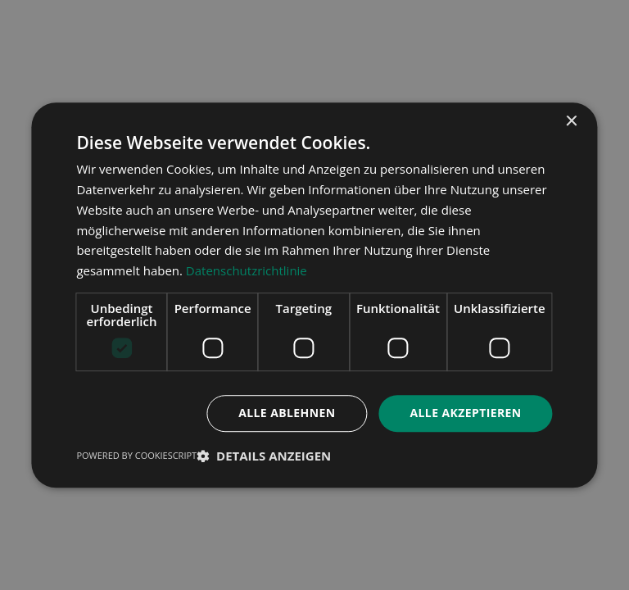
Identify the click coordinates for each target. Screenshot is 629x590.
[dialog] (314, 295)
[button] (264, 455)
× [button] (571, 122)
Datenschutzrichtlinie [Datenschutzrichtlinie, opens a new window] (246, 270)
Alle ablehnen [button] (286, 412)
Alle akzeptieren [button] (465, 412)
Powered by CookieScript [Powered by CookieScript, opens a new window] (136, 455)
